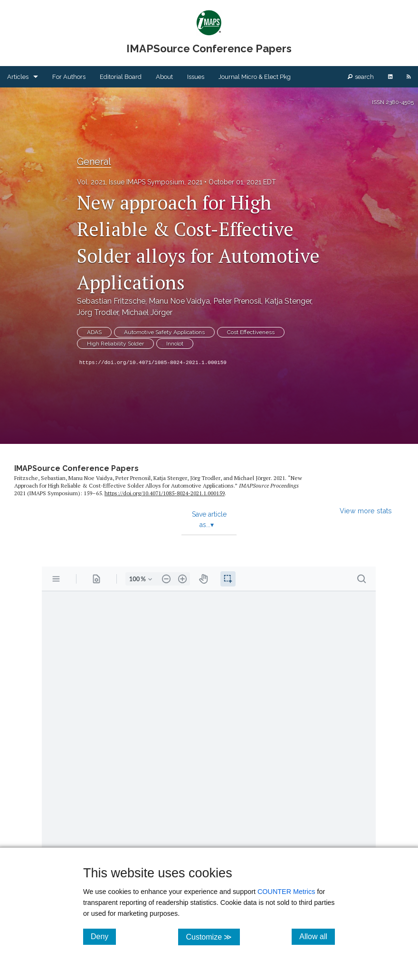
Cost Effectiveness (251, 332)
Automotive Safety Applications (164, 332)
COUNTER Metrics (286, 891)
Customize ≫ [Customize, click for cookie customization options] (212, 936)
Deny (103, 936)
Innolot (174, 343)
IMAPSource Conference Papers (76, 468)
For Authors (69, 76)
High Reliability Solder (115, 343)
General (94, 161)
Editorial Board (121, 76)
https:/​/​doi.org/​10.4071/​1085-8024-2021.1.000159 (164, 493)
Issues (195, 76)
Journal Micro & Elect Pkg (254, 76)
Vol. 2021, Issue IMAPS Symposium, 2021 (139, 182)
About (164, 76)
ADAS (94, 332)
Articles (17, 76)
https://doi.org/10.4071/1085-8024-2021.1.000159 (153, 362)
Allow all (317, 936)
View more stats (366, 511)
